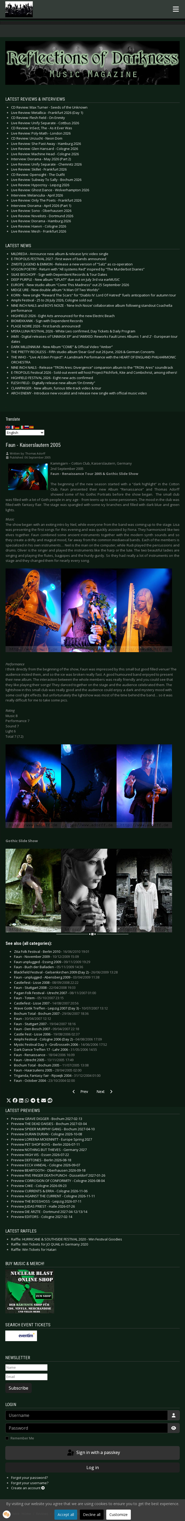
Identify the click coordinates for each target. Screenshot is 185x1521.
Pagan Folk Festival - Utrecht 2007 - (55, 992)
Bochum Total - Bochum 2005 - (51, 1065)
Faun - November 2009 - (46, 956)
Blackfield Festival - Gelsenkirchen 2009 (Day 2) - (66, 972)
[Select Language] (25, 432)
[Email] (26, 1376)
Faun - (32, 1018)
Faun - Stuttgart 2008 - (45, 987)
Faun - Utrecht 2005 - (43, 1059)
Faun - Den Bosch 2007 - (46, 1028)
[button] (8, 1100)
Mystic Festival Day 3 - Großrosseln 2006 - (60, 1044)
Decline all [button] (91, 1514)
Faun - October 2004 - (44, 1080)
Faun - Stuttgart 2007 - (45, 1023)
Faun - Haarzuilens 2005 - (47, 1070)
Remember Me (22, 1438)
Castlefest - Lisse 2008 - (46, 982)
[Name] (26, 1367)
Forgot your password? (29, 1477)
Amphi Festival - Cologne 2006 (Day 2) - (58, 1039)
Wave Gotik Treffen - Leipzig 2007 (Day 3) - (61, 1008)
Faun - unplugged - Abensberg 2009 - (56, 977)
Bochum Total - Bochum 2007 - (51, 1013)
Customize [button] (118, 1514)
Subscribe (18, 1388)
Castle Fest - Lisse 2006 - (47, 1034)
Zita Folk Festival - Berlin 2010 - (51, 951)
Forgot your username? (29, 1482)
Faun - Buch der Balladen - (48, 966)
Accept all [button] (66, 1514)
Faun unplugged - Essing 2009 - (52, 961)
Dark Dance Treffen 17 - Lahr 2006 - (55, 1049)
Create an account (28, 1488)
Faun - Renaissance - (44, 1054)
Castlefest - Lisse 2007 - (46, 1003)
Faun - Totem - (39, 997)
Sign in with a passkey (93, 1453)
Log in (92, 1467)
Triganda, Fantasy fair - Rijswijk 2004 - (57, 1075)
